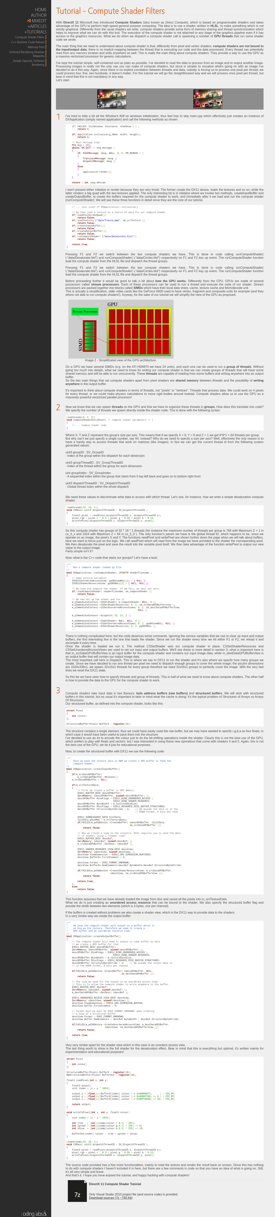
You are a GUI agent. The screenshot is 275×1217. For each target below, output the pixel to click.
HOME (41, 9)
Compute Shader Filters (29, 37)
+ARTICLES (37, 26)
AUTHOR (39, 15)
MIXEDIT (37, 20)
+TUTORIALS (35, 32)
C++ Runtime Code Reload (27, 42)
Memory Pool (36, 47)
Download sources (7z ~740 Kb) (111, 1197)
